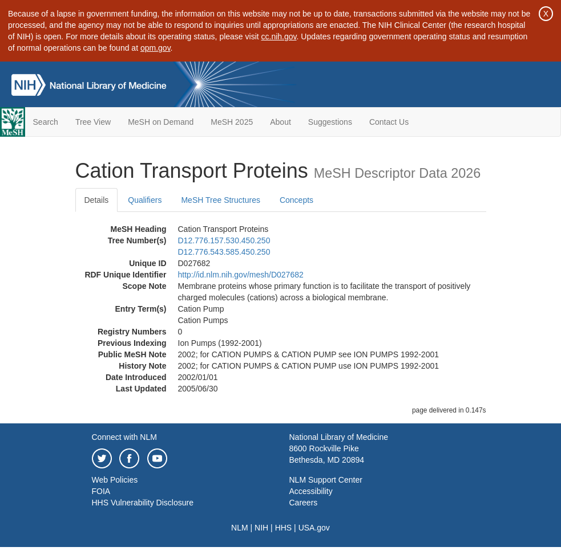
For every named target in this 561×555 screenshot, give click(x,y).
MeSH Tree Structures (220, 200)
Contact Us (389, 121)
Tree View (93, 121)
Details (96, 200)
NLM (239, 527)
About (280, 121)
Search (45, 121)
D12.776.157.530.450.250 (224, 240)
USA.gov (314, 527)
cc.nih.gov (279, 36)
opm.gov (155, 47)
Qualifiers (145, 200)
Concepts (296, 200)
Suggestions (330, 121)
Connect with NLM (124, 437)
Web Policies (115, 479)
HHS (283, 527)
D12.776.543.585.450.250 (224, 251)
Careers (303, 502)
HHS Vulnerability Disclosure (142, 502)
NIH (261, 527)
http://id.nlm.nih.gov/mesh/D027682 (241, 274)
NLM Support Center (325, 479)
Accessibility (311, 491)
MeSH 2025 (232, 121)
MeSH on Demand (160, 121)
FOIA (101, 491)
